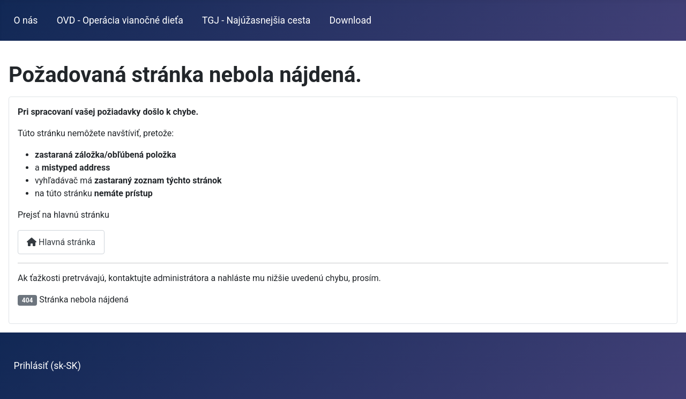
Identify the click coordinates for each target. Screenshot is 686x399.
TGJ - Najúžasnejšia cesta (256, 20)
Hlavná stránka (61, 242)
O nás (26, 20)
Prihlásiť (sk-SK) (47, 365)
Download (350, 20)
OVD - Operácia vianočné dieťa (120, 20)
